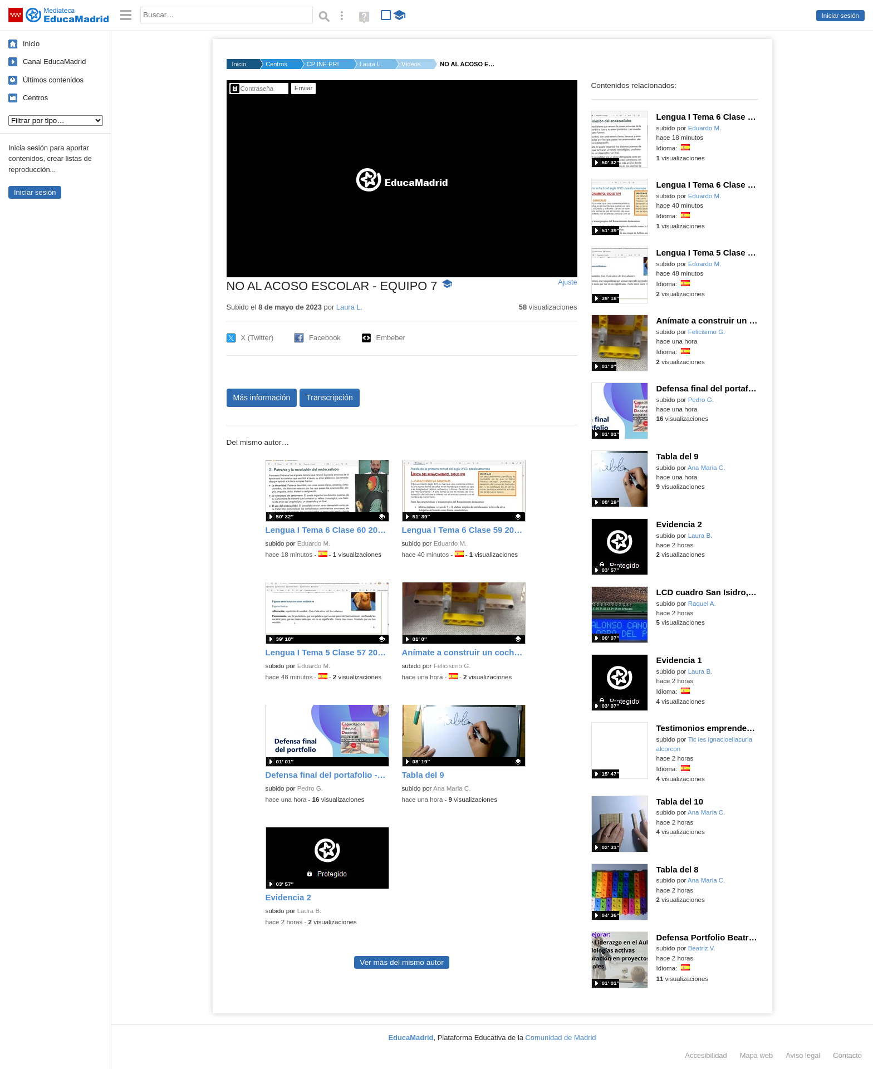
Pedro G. (310, 788)
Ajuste (567, 282)
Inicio (31, 44)
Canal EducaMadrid (54, 61)
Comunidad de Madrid (561, 1037)
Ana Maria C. (451, 788)
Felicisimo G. (452, 666)
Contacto (847, 1055)
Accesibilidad (706, 1055)
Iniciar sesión (840, 15)
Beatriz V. (701, 948)
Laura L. (371, 64)
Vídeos (410, 64)
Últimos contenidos (53, 80)
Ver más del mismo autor (401, 962)
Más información (262, 397)
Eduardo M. (314, 543)
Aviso (803, 1055)
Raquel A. (702, 603)
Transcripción (329, 397)
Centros (35, 98)
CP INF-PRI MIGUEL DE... (323, 64)
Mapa (756, 1055)
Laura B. (309, 911)
